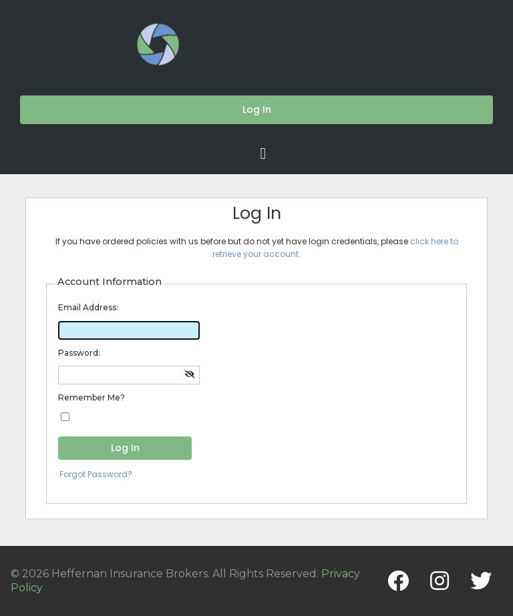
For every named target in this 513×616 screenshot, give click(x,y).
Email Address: (88, 307)
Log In (125, 447)
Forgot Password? (95, 474)
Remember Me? (91, 397)
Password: (79, 353)
